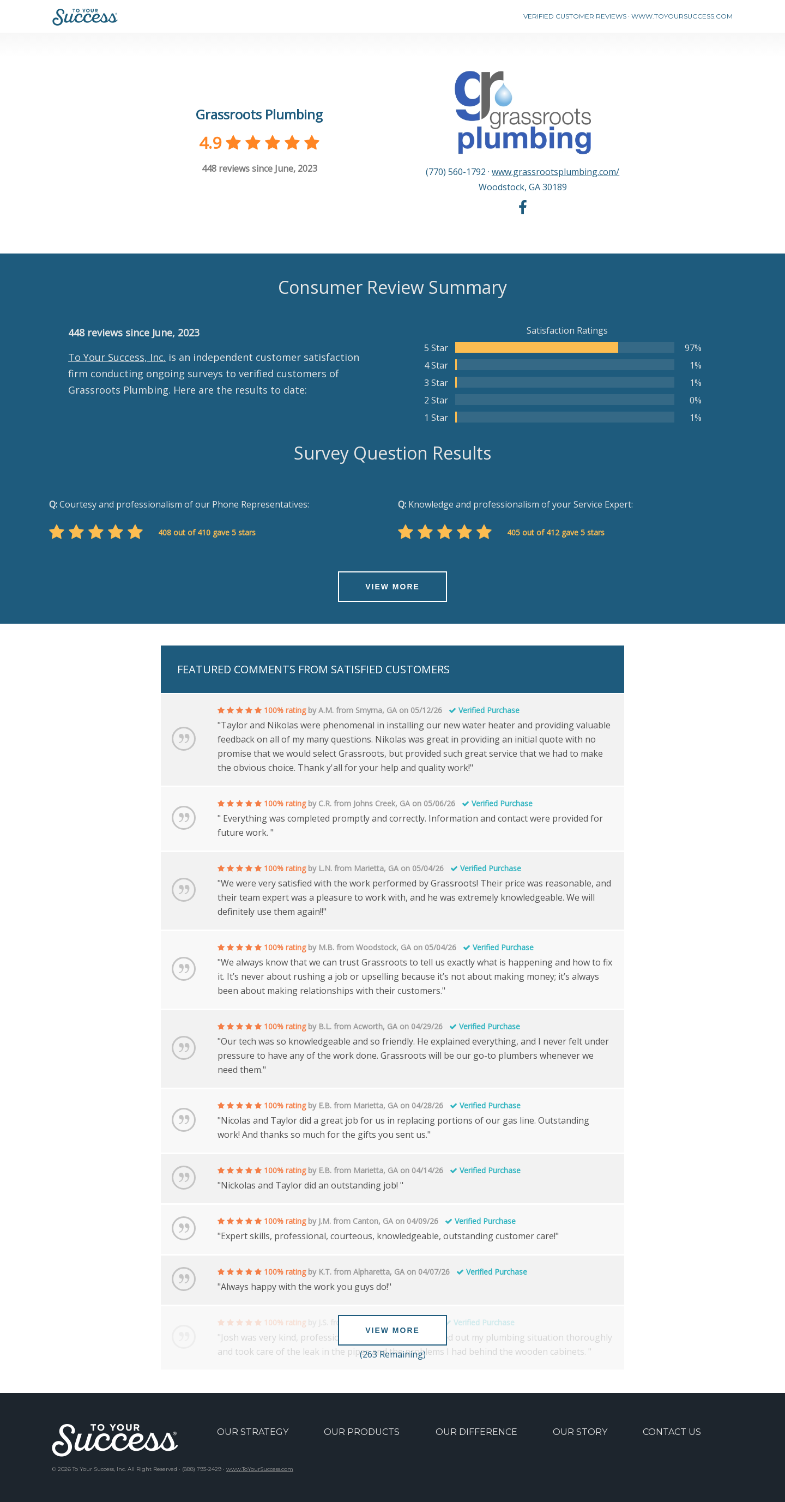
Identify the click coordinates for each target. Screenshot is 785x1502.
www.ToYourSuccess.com (259, 1469)
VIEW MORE (392, 586)
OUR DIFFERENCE (476, 1432)
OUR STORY (580, 1432)
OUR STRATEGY (252, 1432)
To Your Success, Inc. (117, 357)
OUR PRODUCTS (362, 1432)
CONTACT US (672, 1432)
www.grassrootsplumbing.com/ (555, 172)
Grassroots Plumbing (259, 114)
